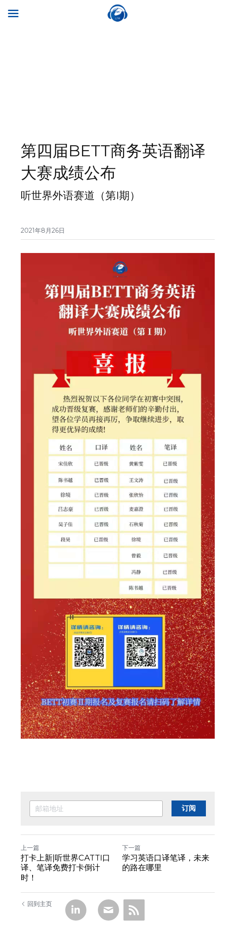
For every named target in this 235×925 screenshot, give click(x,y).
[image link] (118, 12)
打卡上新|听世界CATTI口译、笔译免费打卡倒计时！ (65, 868)
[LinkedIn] (75, 910)
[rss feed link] (134, 910)
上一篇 (30, 848)
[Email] (108, 910)
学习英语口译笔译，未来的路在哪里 (165, 863)
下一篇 (131, 848)
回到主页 (36, 904)
